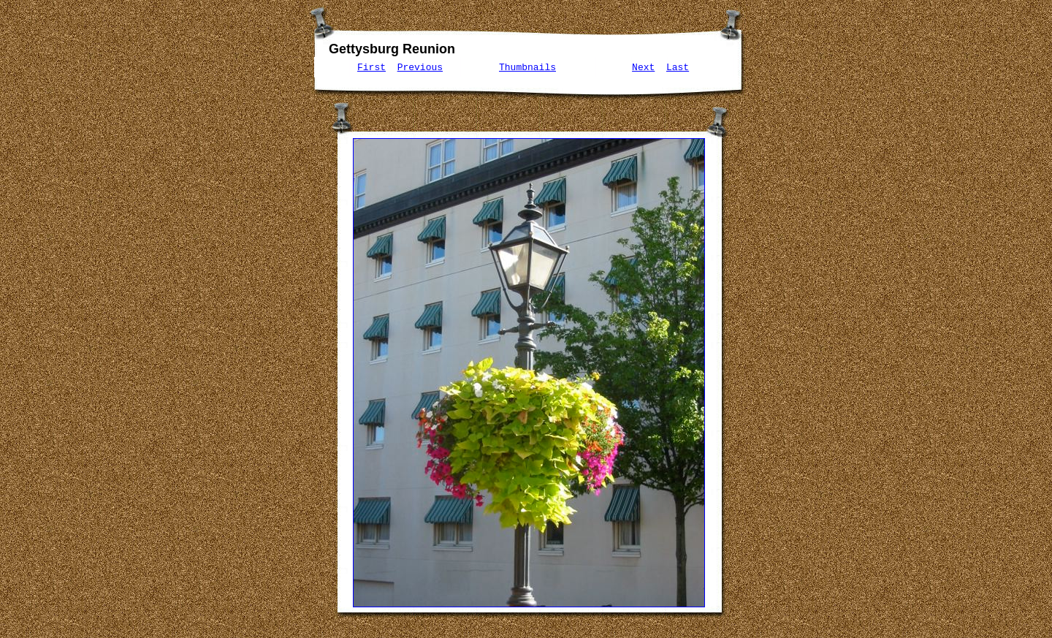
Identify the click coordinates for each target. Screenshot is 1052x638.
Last (677, 67)
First (371, 67)
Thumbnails (527, 67)
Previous (420, 67)
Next (643, 67)
